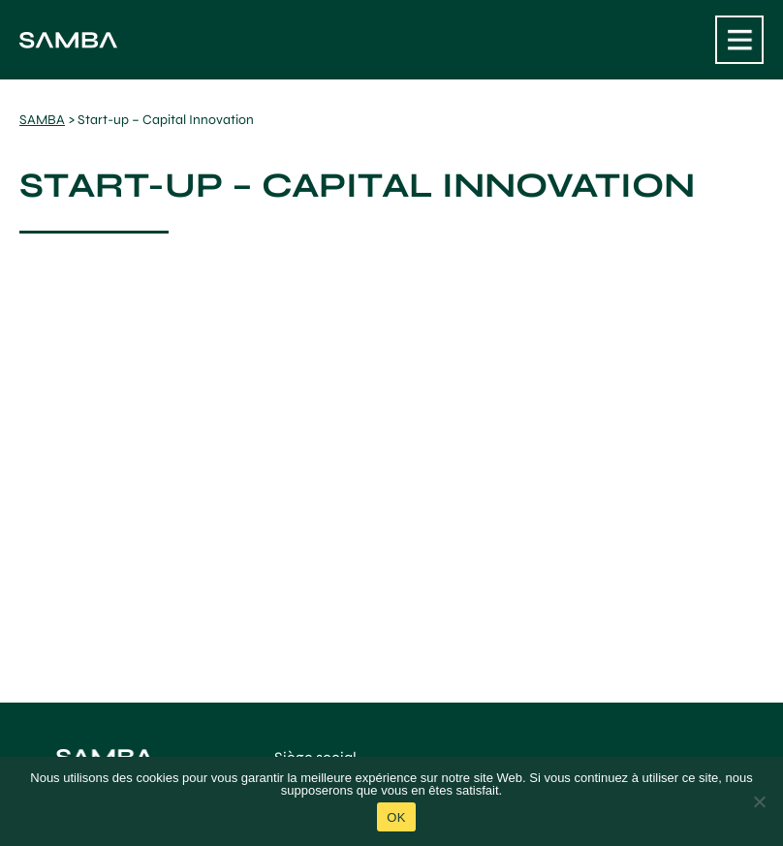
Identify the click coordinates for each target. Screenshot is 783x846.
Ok (396, 817)
